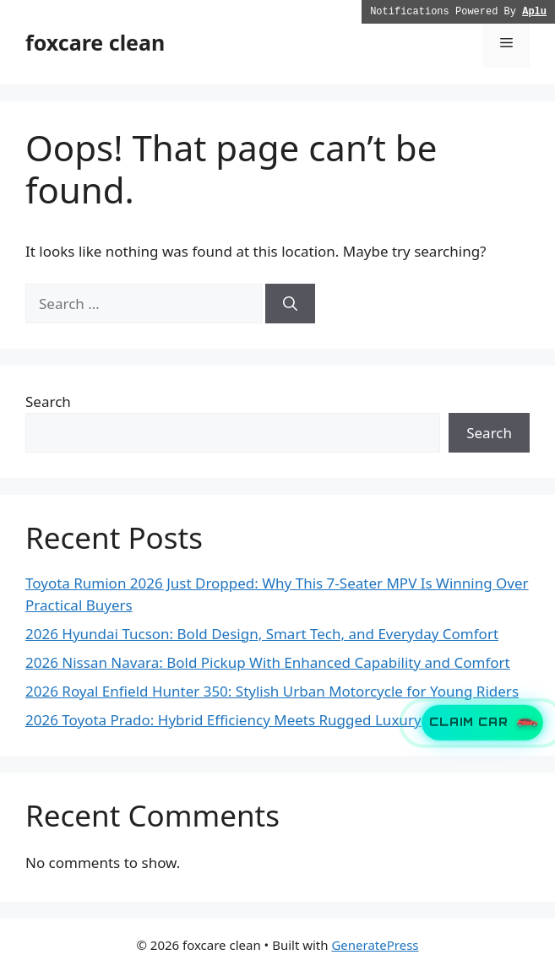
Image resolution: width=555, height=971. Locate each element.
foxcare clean (95, 42)
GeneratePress (374, 944)
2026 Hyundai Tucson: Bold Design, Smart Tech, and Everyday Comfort (261, 633)
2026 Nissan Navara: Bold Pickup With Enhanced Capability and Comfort (267, 662)
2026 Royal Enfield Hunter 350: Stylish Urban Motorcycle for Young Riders (272, 691)
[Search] (290, 304)
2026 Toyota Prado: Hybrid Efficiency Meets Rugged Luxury (223, 720)
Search (48, 401)
